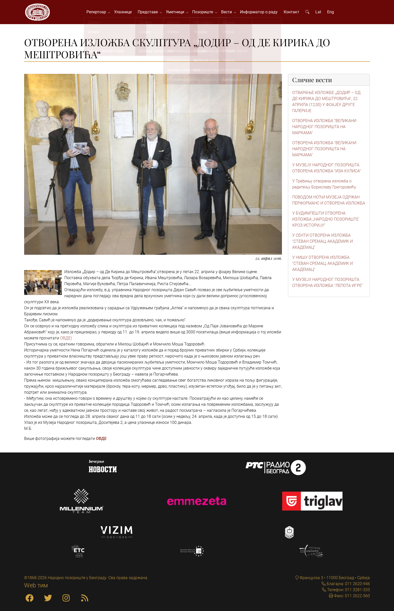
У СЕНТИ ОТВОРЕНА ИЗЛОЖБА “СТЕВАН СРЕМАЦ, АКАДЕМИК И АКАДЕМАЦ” (322, 242)
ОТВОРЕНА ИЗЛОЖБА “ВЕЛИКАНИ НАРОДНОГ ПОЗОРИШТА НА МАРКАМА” (324, 127)
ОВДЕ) (66, 338)
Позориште (204, 12)
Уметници (177, 12)
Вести (228, 12)
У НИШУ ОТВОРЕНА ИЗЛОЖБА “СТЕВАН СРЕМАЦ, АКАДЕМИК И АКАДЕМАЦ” (322, 264)
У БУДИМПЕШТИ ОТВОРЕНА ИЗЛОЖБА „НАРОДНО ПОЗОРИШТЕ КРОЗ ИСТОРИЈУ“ (325, 220)
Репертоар (98, 12)
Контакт (292, 12)
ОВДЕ (101, 439)
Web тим (36, 585)
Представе (149, 12)
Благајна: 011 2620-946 (348, 583)
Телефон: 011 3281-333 (348, 589)
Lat (319, 12)
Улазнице (123, 12)
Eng (331, 12)
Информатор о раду (259, 12)
